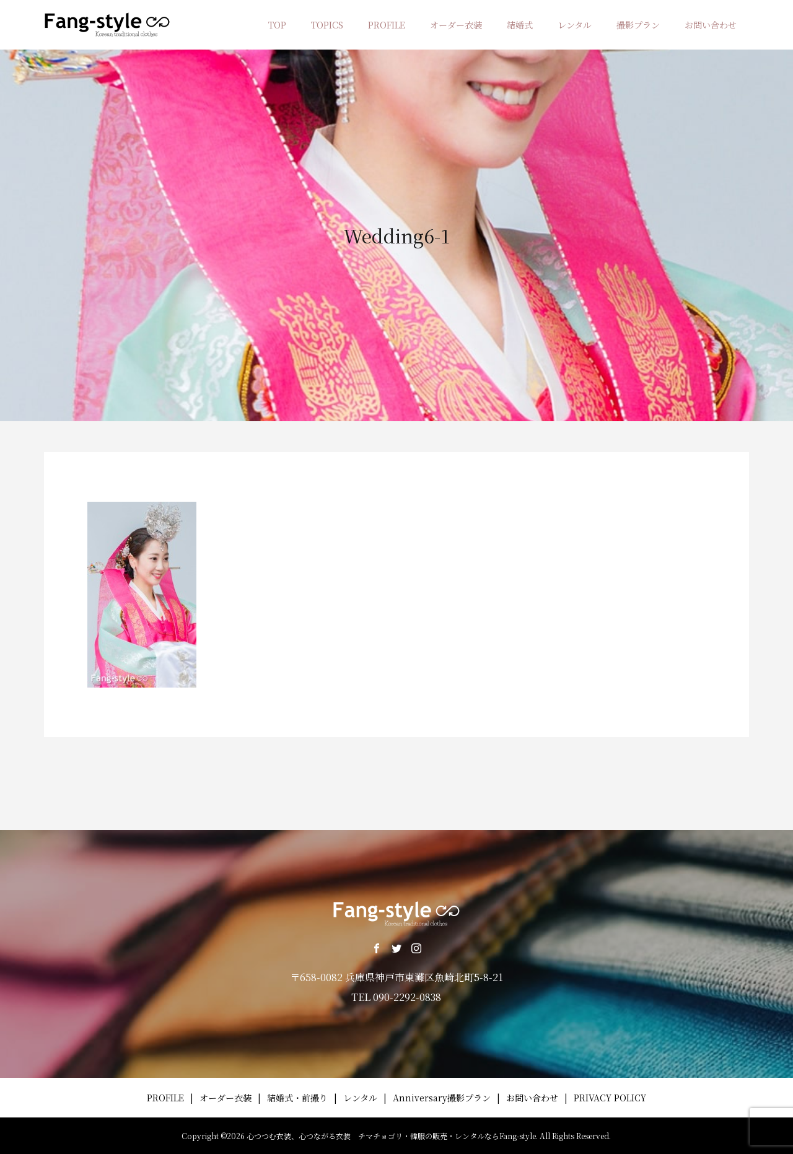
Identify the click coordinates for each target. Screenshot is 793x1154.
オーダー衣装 (456, 25)
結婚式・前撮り (297, 1097)
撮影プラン (638, 25)
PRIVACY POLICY (610, 1097)
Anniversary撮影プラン (442, 1097)
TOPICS (327, 25)
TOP (277, 25)
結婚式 (520, 25)
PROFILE (386, 25)
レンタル (575, 25)
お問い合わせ (711, 25)
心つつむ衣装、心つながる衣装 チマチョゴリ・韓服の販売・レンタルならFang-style (391, 1135)
